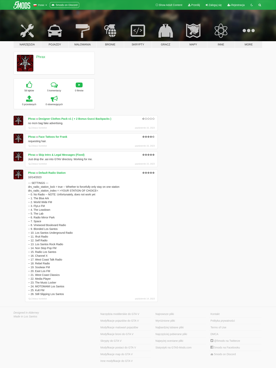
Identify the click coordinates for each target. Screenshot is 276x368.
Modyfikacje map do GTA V (116, 354)
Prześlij (194, 5)
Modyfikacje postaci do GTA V (118, 347)
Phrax (40, 57)
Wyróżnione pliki (165, 320)
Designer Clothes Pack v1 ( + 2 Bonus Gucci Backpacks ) (75, 118)
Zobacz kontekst (37, 128)
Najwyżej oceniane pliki (169, 340)
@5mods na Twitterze (225, 341)
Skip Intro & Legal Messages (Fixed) (62, 154)
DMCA (214, 334)
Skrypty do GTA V (111, 340)
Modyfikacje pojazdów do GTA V (119, 320)
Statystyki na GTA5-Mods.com (173, 347)
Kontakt (214, 314)
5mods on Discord (223, 354)
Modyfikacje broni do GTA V (116, 334)
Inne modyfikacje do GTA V (116, 360)
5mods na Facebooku (225, 347)
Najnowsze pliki (164, 314)
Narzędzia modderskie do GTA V (119, 314)
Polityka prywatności (222, 320)
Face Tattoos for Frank (53, 136)
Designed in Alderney (26, 312)
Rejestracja (236, 5)
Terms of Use (218, 327)
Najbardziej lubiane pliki (169, 327)
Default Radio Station (52, 172)
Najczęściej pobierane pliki (171, 334)
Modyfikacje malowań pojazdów (119, 327)
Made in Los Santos (25, 316)
